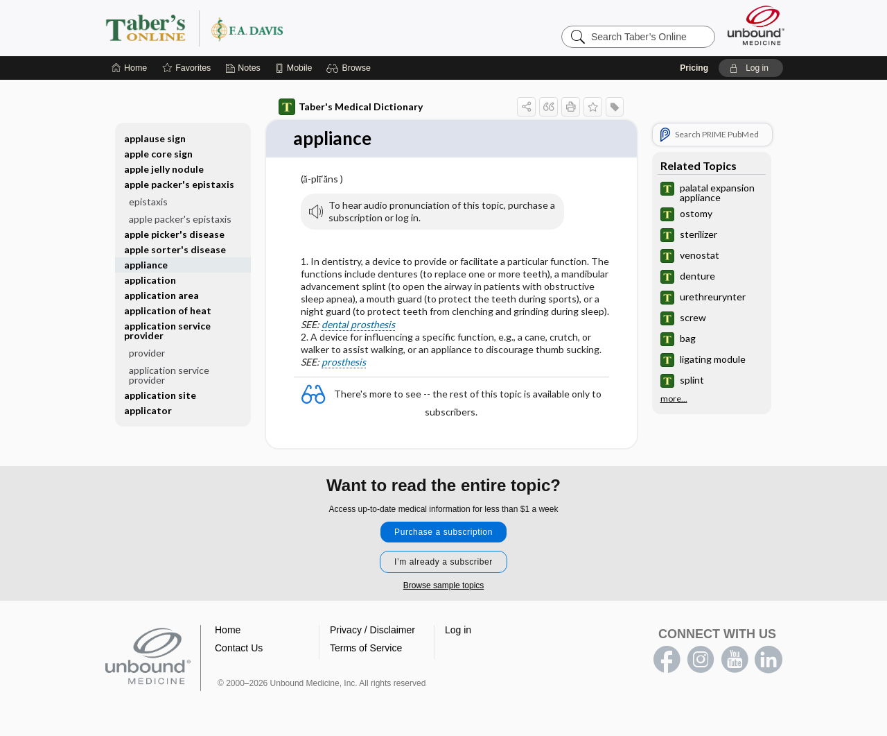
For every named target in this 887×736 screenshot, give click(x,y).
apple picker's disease (174, 234)
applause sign (155, 138)
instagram (700, 660)
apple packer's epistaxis (179, 184)
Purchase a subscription (443, 532)
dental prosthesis (358, 324)
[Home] (129, 68)
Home (227, 629)
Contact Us (239, 647)
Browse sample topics (443, 585)
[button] (350, 68)
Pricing (694, 68)
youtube (734, 660)
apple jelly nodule (164, 169)
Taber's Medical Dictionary (351, 107)
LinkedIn (768, 660)
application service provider (167, 330)
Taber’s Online (277, 28)
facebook (666, 660)
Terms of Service (366, 647)
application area (161, 295)
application (150, 280)
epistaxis (148, 201)
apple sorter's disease (175, 249)
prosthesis (344, 362)
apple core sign (158, 154)
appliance (146, 265)
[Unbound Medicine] (756, 25)
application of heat (167, 310)
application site (160, 395)
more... (673, 399)
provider (147, 353)
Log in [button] (458, 629)
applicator (148, 410)
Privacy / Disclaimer (372, 629)
